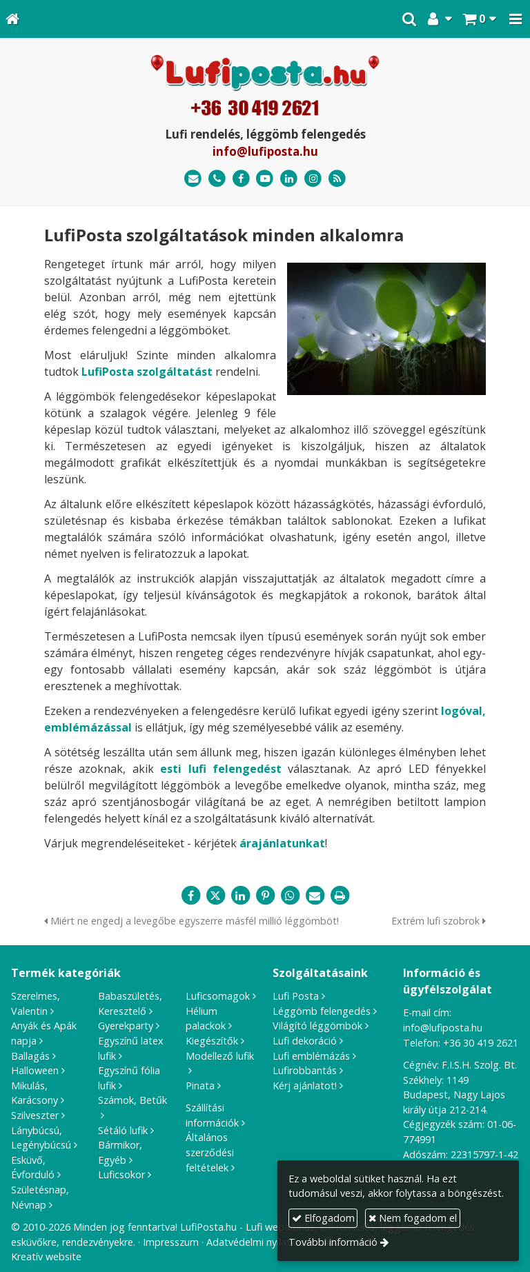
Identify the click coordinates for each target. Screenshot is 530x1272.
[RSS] (337, 179)
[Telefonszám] (217, 179)
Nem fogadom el (413, 1217)
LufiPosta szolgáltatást (147, 371)
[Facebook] (241, 179)
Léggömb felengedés (322, 1011)
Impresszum (171, 1242)
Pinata (200, 1085)
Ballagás (30, 1055)
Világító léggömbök (317, 1025)
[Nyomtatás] (339, 896)
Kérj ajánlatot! (305, 1085)
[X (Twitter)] (215, 896)
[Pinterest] (265, 896)
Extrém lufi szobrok (438, 920)
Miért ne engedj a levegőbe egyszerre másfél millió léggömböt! (191, 920)
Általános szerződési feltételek (210, 1152)
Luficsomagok (218, 995)
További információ (332, 1242)
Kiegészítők (212, 1040)
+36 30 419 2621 (480, 1042)
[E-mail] (193, 179)
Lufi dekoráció (305, 1040)
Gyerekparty (125, 1025)
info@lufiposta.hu (265, 151)
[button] (515, 19)
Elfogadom (323, 1217)
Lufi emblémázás (311, 1055)
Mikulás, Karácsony (34, 1093)
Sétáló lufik (123, 1130)
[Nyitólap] (12, 19)
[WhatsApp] (290, 896)
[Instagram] (313, 179)
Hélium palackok (206, 1019)
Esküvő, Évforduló (33, 1167)
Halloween (35, 1070)
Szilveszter (35, 1115)
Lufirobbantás (305, 1070)
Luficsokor (121, 1174)
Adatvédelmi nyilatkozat (261, 1242)
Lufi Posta (296, 995)
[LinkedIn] (289, 179)
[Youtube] (265, 179)
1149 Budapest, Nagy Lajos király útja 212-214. (454, 1094)
